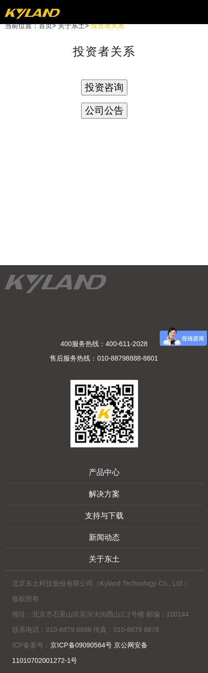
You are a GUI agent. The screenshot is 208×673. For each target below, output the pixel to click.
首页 (45, 25)
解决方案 (104, 494)
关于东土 (71, 25)
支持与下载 (104, 515)
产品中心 (104, 472)
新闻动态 (104, 537)
